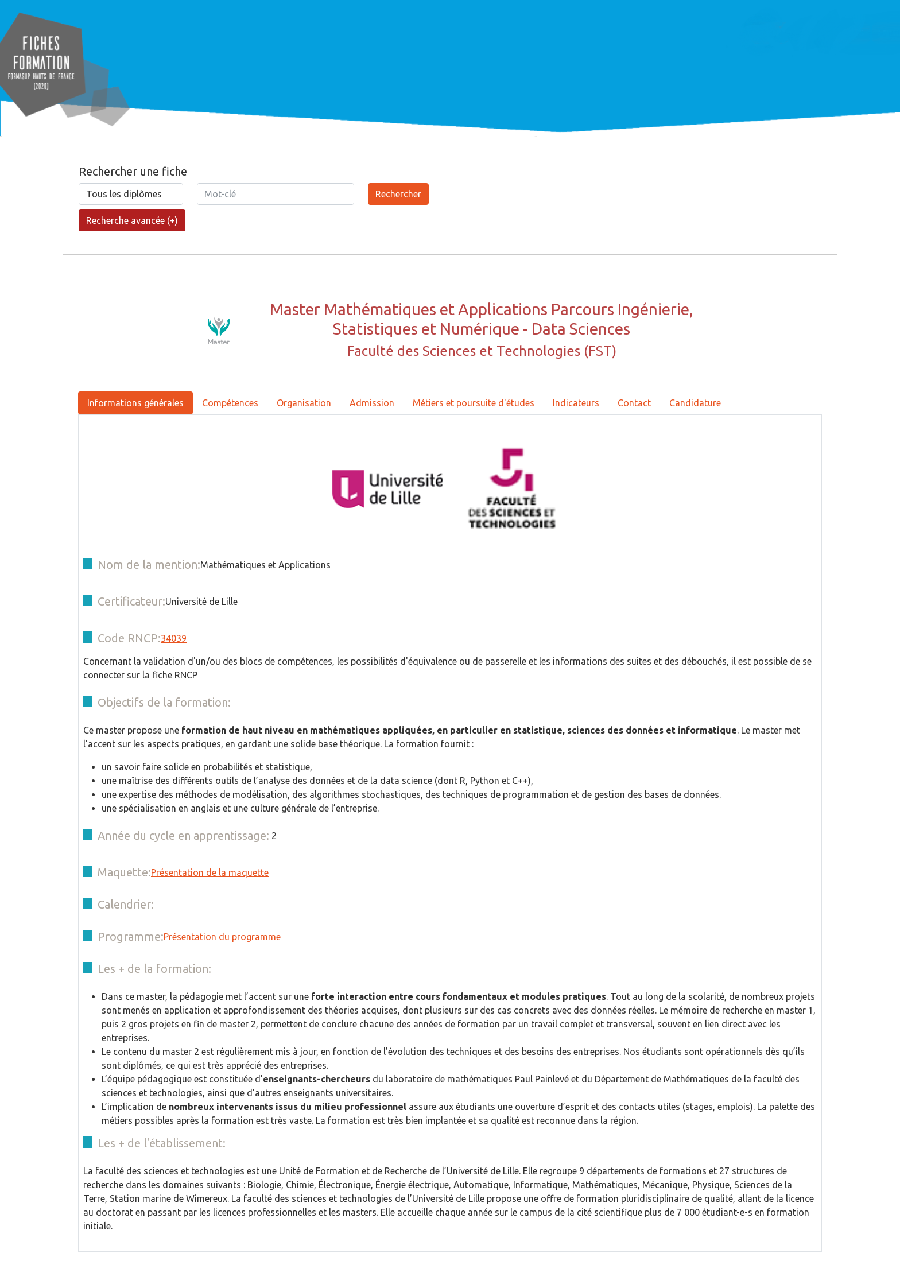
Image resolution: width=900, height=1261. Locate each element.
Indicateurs (576, 403)
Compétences (230, 403)
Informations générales (135, 403)
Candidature (695, 403)
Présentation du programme (222, 937)
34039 (174, 638)
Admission (372, 403)
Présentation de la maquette (210, 872)
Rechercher (398, 194)
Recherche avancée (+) (132, 220)
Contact (634, 403)
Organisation (304, 403)
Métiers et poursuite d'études (473, 403)
